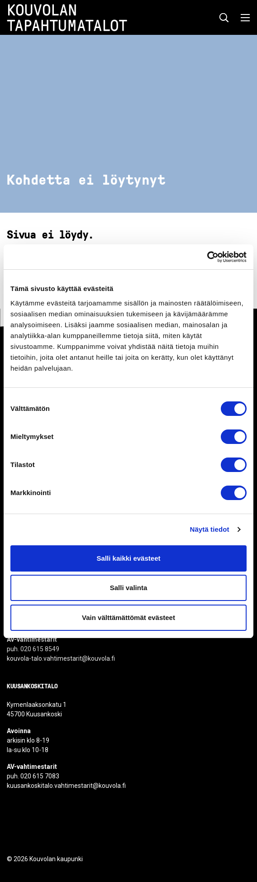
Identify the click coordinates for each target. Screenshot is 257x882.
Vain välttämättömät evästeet (128, 617)
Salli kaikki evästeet (129, 558)
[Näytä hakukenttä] (224, 18)
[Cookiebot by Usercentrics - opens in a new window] (207, 257)
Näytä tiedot (209, 529)
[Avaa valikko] (242, 18)
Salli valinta (129, 587)
